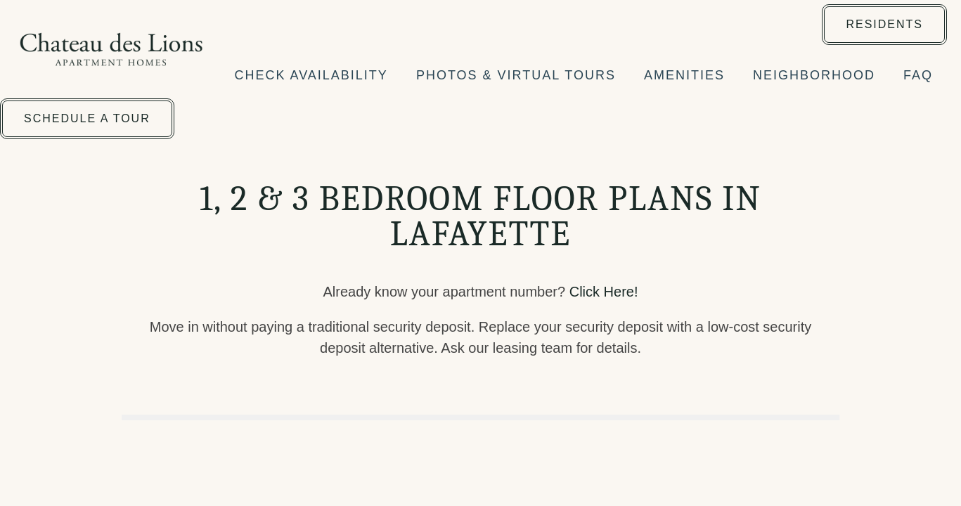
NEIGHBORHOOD (814, 75)
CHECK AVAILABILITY (310, 75)
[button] (884, 24)
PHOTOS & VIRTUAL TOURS (516, 75)
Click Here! (603, 291)
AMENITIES (684, 75)
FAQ (918, 75)
